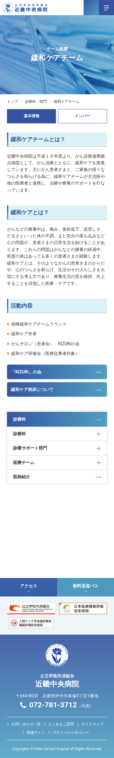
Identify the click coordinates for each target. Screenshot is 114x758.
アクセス (28, 587)
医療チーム (23, 462)
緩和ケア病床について (32, 389)
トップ (12, 101)
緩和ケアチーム (66, 101)
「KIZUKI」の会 (26, 371)
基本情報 (32, 116)
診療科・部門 (36, 101)
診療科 (19, 419)
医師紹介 (21, 476)
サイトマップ (92, 724)
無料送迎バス (85, 587)
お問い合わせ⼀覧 (26, 724)
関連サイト (36, 732)
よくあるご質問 (61, 724)
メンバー (82, 116)
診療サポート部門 (30, 448)
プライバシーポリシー (71, 732)
